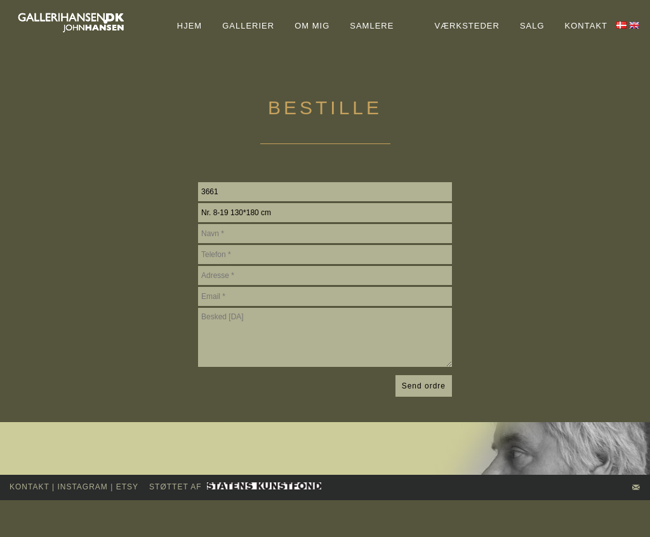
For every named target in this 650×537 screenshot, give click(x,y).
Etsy (127, 486)
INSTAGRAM (82, 486)
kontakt (30, 486)
